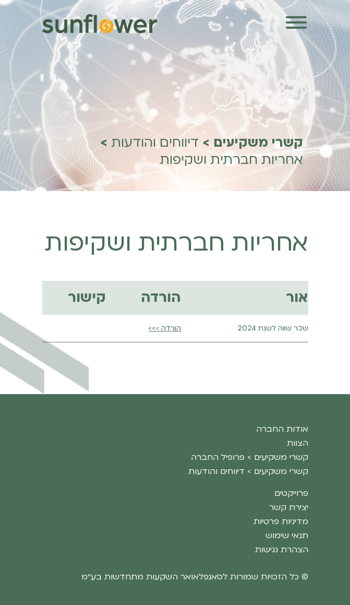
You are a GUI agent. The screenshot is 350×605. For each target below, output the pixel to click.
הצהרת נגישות (281, 549)
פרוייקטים (291, 493)
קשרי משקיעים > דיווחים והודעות (248, 471)
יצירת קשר (288, 507)
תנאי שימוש (286, 535)
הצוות (297, 443)
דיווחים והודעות (155, 142)
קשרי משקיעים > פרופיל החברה (249, 457)
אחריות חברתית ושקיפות (231, 160)
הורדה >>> (164, 349)
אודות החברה (282, 429)
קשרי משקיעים (258, 142)
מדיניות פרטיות (281, 521)
